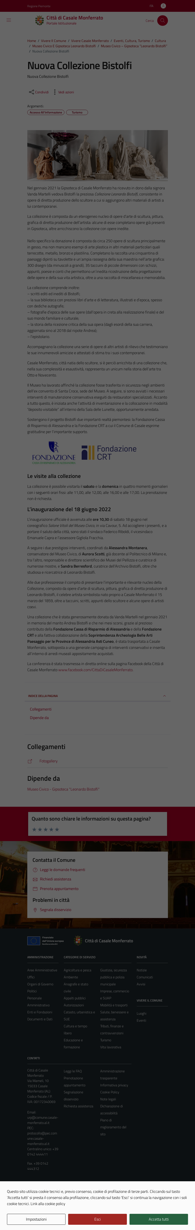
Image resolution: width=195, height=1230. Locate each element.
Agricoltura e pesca (77, 970)
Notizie (142, 970)
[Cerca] (162, 20)
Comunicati (145, 977)
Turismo (105, 1040)
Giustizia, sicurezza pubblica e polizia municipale (113, 977)
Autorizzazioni (74, 1005)
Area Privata (36, 1190)
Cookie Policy (109, 1092)
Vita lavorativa (110, 1047)
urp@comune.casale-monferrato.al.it (42, 1120)
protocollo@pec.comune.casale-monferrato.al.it (42, 1138)
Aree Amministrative (42, 970)
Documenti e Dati (39, 1019)
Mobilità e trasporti (114, 1005)
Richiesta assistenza (78, 1106)
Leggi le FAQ (73, 1071)
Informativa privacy (114, 1085)
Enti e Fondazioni (39, 1012)
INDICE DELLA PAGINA (97, 696)
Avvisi (141, 984)
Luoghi (141, 1013)
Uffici (31, 977)
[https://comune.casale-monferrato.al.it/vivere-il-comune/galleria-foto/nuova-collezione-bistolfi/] (97, 761)
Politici (32, 991)
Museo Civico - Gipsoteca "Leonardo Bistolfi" (63, 789)
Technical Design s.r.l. (57, 1217)
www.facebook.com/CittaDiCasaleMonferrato (95, 670)
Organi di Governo (40, 984)
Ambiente (71, 977)
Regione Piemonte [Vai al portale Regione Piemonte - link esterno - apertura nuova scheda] (38, 6)
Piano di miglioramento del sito (113, 1127)
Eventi (141, 1020)
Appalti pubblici (75, 998)
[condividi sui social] (38, 92)
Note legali (108, 1099)
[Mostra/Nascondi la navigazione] (8, 20)
